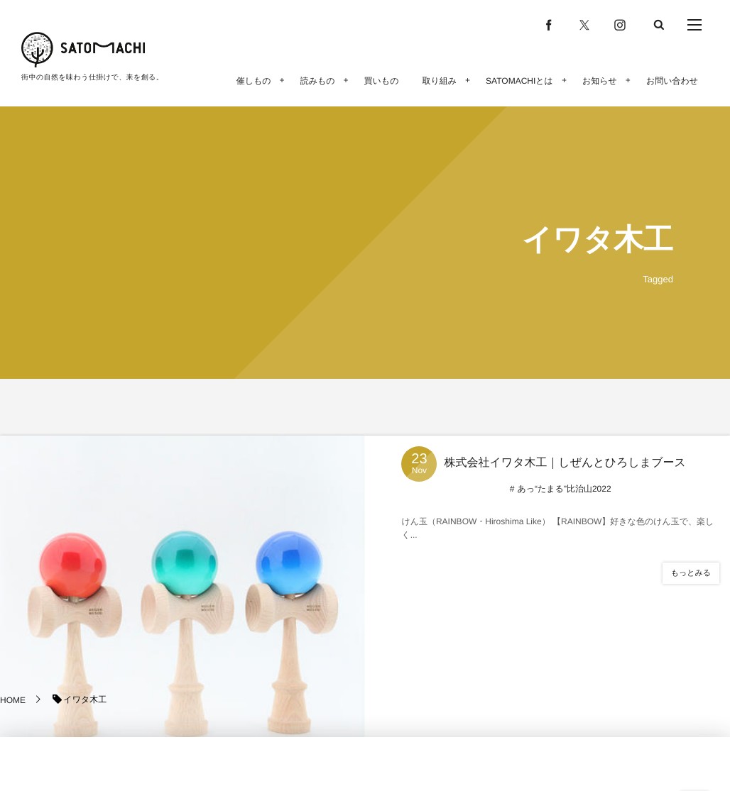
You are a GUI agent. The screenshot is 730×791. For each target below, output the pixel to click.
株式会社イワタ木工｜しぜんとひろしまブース (565, 463)
